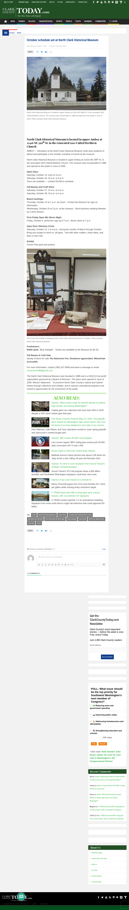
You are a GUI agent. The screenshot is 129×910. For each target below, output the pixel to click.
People (69, 26)
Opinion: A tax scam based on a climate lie (76, 484)
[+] (76, 569)
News (13, 26)
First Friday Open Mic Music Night (59, 523)
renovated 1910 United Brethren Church (85, 519)
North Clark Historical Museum (51, 519)
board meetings (76, 523)
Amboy (43, 527)
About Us (51, 2)
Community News (65, 50)
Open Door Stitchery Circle (101, 523)
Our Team (60, 2)
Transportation (45, 26)
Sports (59, 26)
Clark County (87, 523)
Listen (113, 25)
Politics (32, 26)
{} (73, 569)
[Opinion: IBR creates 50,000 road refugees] (45, 446)
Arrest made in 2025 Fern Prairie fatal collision (78, 455)
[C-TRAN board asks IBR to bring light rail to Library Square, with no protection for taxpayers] (45, 500)
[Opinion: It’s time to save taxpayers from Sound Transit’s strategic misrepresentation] (45, 471)
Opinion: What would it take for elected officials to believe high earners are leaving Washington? (105, 802)
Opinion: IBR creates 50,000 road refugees (76, 442)
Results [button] (103, 748)
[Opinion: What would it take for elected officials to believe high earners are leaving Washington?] (45, 410)
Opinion (22, 26)
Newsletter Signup (24, 2)
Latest (38, 519)
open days (36, 527)
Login (108, 553)
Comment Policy (82, 2)
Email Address (95, 649)
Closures (9, 31)
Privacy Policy (44, 908)
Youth (78, 26)
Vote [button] (94, 748)
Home (13, 37)
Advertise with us (70, 2)
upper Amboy (67, 519)
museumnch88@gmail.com (44, 374)
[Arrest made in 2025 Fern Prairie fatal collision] (45, 458)
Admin (34, 908)
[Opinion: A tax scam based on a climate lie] (45, 487)
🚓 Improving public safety (105, 719)
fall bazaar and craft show (40, 523)
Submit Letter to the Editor (39, 2)
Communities (100, 26)
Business (88, 26)
